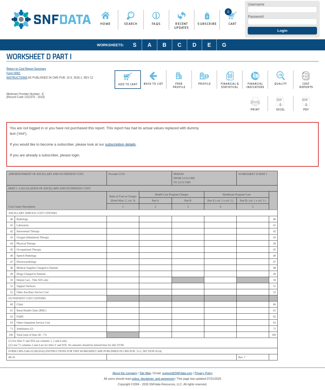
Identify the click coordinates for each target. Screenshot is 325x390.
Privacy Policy (204, 373)
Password (256, 16)
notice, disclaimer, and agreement (152, 378)
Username (256, 4)
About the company (124, 373)
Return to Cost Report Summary (26, 68)
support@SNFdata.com (177, 373)
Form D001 (13, 73)
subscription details (120, 144)
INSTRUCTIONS (16, 77)
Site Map (145, 373)
